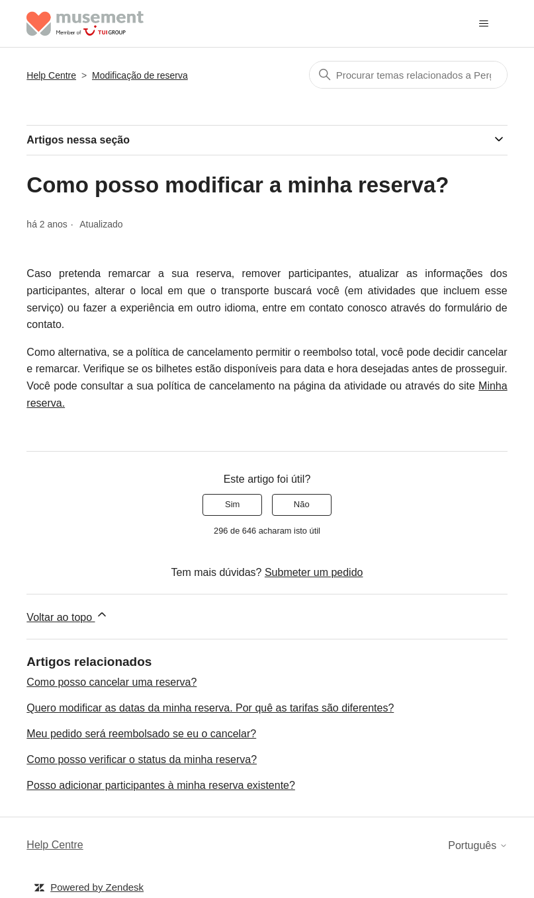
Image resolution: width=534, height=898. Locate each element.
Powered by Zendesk (97, 887)
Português (477, 845)
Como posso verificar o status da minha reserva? (141, 759)
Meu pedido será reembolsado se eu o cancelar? (141, 733)
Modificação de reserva (140, 75)
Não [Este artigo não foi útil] (302, 504)
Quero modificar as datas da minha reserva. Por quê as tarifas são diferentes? (210, 708)
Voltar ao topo (67, 615)
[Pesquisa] (408, 74)
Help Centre (51, 75)
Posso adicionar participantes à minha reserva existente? (160, 785)
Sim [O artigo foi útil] (232, 504)
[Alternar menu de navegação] (484, 23)
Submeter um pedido (314, 572)
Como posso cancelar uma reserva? (111, 682)
